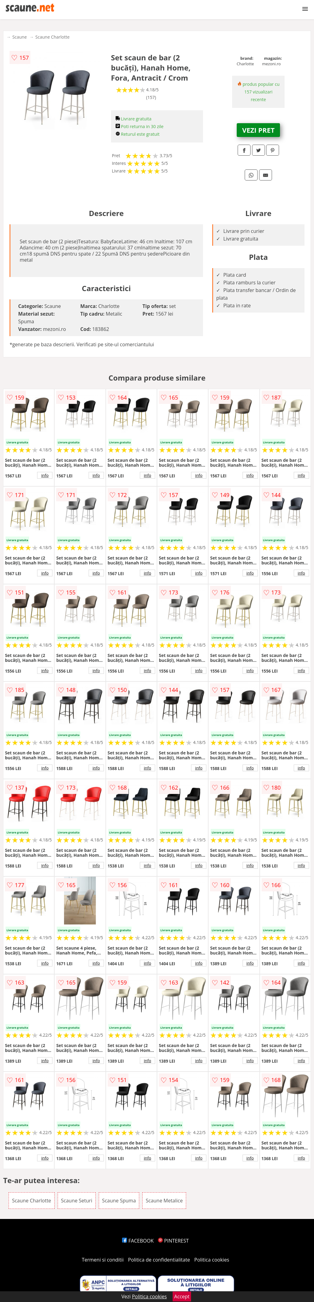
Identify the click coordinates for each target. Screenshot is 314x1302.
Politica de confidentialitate (159, 1259)
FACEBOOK (138, 1240)
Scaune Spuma (119, 1200)
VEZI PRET (258, 130)
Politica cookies (211, 1259)
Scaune (19, 37)
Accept (182, 1296)
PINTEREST (173, 1240)
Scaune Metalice (164, 1200)
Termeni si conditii (103, 1259)
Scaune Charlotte (52, 37)
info (44, 475)
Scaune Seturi (76, 1200)
